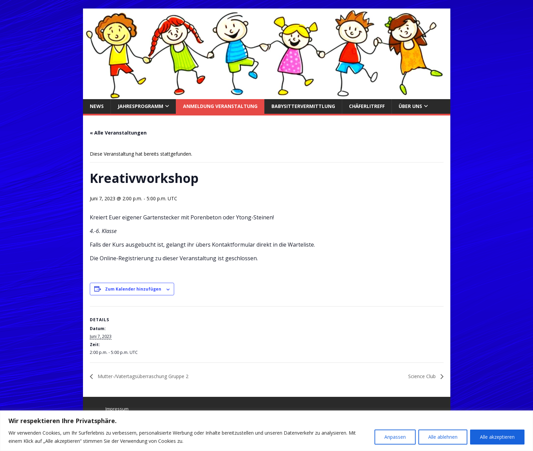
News (97, 106)
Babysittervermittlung (303, 106)
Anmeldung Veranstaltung (220, 106)
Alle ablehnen (442, 437)
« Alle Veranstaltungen (118, 132)
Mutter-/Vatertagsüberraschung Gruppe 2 (142, 376)
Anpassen (395, 437)
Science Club (422, 376)
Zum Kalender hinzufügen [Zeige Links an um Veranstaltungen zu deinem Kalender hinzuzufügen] (133, 289)
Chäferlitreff (367, 106)
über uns (410, 106)
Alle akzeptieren (497, 437)
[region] (266, 430)
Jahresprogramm (140, 106)
